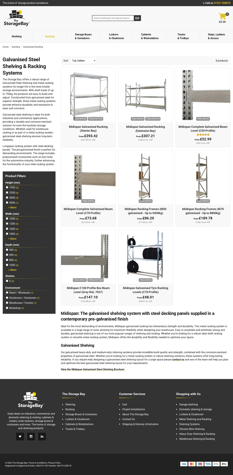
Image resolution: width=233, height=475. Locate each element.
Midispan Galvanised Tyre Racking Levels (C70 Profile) (145, 290)
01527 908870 (222, 3)
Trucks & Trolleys (183, 36)
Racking (50, 36)
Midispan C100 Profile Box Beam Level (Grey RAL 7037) (88, 290)
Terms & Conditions (38, 463)
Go (137, 18)
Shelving (16, 36)
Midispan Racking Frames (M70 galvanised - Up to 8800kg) (203, 211)
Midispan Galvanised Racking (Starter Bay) (88, 128)
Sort (79, 60)
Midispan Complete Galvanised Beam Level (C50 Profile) (202, 128)
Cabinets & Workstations (149, 36)
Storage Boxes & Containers (83, 36)
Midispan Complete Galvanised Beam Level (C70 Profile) (88, 211)
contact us (178, 359)
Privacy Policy (54, 463)
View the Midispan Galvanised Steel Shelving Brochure (92, 369)
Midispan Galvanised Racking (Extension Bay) (145, 128)
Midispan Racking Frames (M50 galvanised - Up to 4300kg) (145, 211)
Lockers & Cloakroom (116, 36)
